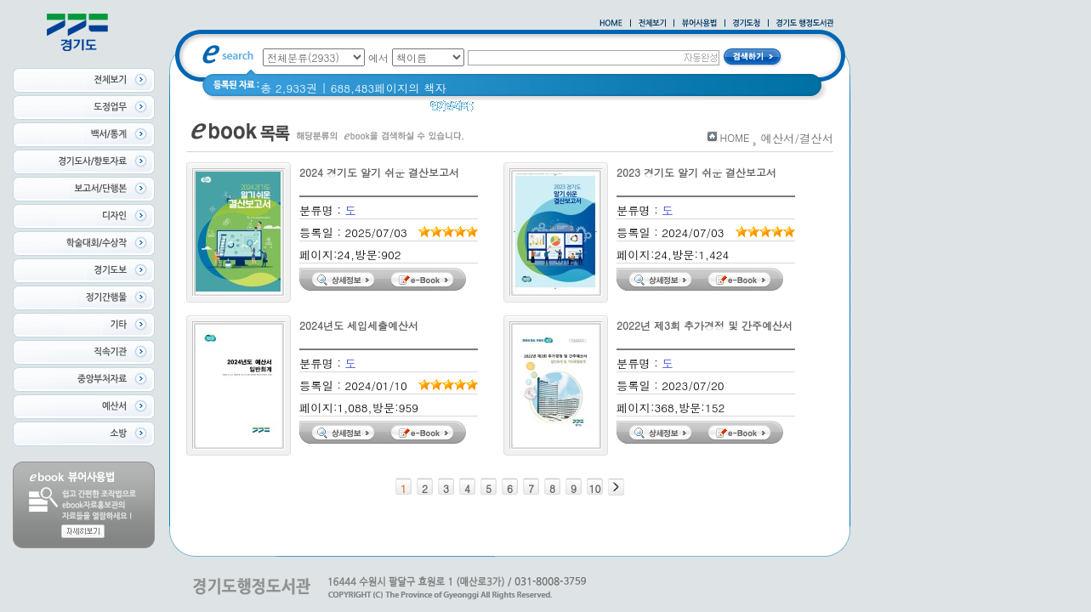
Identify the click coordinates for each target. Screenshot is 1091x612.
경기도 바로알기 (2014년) (644, 110)
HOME (735, 137)
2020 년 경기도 (524, 110)
